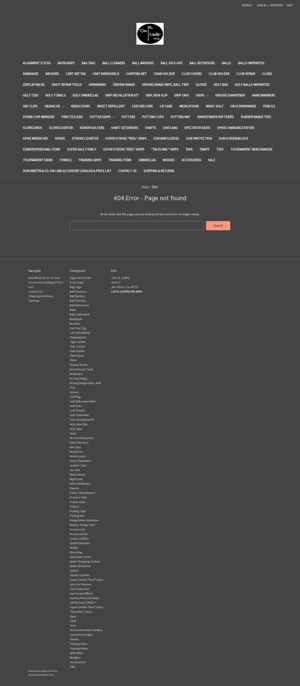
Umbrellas (147, 160)
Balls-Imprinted (251, 63)
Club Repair (245, 74)
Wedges (169, 160)
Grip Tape (181, 95)
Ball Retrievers (202, 63)
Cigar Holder (164, 74)
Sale (211, 160)
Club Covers (192, 74)
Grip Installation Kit (122, 95)
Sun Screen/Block (233, 138)
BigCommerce (50, 670)
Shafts (150, 128)
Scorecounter (61, 128)
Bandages (30, 74)
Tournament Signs (38, 160)
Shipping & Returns (159, 171)
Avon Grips (66, 63)
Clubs (267, 74)
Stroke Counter (85, 138)
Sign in (261, 5)
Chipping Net (136, 74)
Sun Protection (199, 138)
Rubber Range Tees (256, 117)
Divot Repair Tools (67, 85)
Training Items (119, 160)
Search (247, 5)
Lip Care (166, 106)
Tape (189, 149)
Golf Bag (221, 85)
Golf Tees (30, 95)
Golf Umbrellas (85, 95)
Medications (189, 106)
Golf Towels (55, 95)
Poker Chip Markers (38, 117)
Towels (65, 160)
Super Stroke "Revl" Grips (125, 138)
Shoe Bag (170, 128)
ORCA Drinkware (243, 106)
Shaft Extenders (124, 128)
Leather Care (142, 106)
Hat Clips (30, 106)
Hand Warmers (263, 95)
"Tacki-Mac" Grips (164, 149)
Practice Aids (72, 117)
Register (277, 5)
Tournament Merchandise (251, 149)
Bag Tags (88, 63)
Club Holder (219, 74)
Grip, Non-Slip (156, 95)
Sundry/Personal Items (41, 149)
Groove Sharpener (230, 95)
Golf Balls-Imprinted (252, 85)
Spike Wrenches (35, 138)
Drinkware (97, 85)
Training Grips (89, 160)
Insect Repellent (111, 106)
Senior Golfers (92, 128)
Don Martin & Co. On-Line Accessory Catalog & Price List (67, 171)
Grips (202, 95)
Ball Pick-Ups (171, 63)
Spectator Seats (197, 128)
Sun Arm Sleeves (166, 138)
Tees (220, 149)
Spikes (60, 138)
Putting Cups (153, 117)
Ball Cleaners (113, 63)
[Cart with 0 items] (289, 5)
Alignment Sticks (37, 63)
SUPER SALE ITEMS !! (81, 149)
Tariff (204, 149)
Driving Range (124, 85)
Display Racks (34, 85)
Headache (54, 106)
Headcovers (80, 106)
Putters (128, 117)
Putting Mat (180, 117)
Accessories (191, 160)
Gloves (201, 85)
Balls (226, 63)
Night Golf (214, 106)
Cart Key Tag (76, 74)
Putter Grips (102, 117)
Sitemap (34, 301)
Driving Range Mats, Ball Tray (165, 85)
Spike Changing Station (235, 128)
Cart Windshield (106, 74)
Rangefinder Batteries (215, 117)
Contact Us (127, 171)
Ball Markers (143, 63)
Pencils (269, 106)
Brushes (52, 74)
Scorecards (32, 128)
